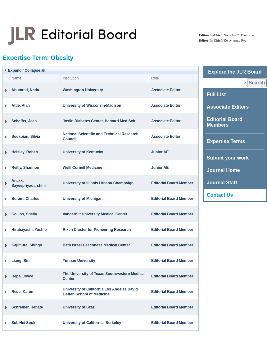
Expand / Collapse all (26, 70)
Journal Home (223, 170)
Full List (216, 94)
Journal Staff (222, 182)
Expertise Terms (226, 141)
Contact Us (220, 195)
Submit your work (228, 157)
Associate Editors (228, 107)
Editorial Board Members (224, 122)
